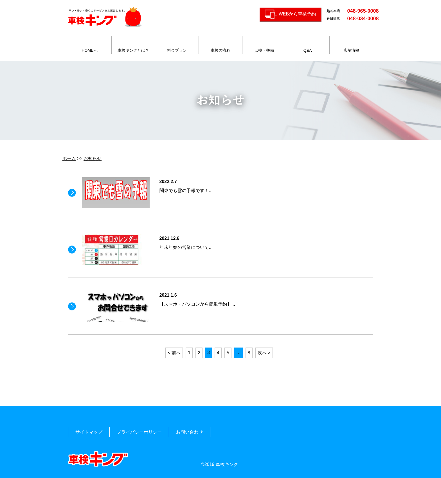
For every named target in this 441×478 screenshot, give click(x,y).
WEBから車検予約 (297, 14)
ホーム (69, 158)
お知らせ (93, 158)
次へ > (264, 352)
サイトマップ (88, 432)
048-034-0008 (363, 18)
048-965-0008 (363, 11)
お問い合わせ (189, 432)
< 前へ (174, 352)
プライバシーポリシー (139, 432)
